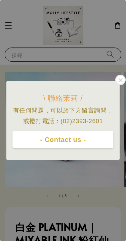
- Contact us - (63, 139)
